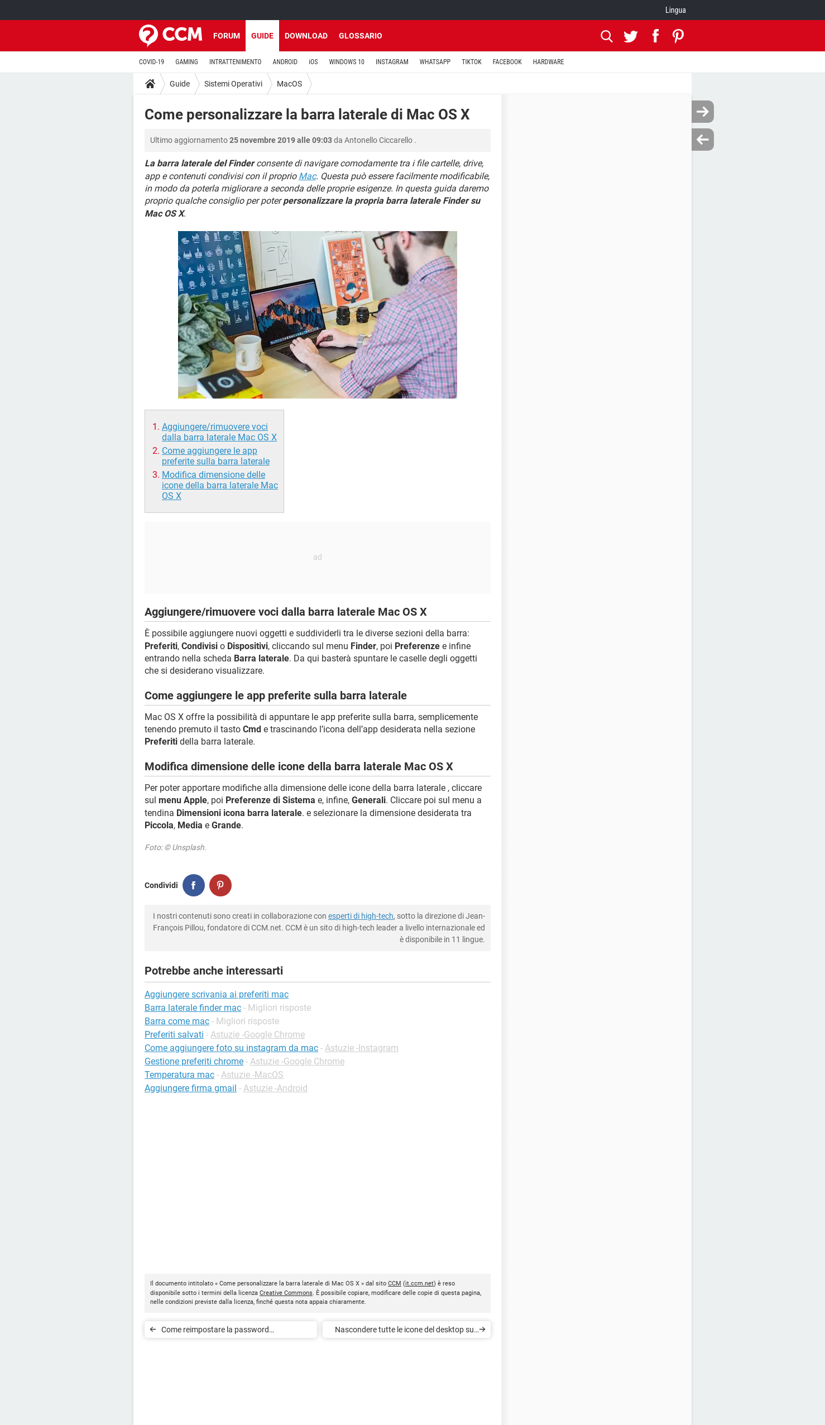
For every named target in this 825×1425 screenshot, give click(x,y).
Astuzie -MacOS (252, 1074)
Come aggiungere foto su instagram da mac (231, 1048)
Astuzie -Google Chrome (257, 1034)
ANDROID (285, 62)
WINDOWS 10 (346, 62)
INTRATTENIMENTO (235, 62)
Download (306, 35)
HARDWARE (548, 62)
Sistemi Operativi (233, 83)
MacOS (289, 83)
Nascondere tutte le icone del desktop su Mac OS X (404, 1331)
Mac (307, 176)
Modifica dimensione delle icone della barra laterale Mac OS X (220, 485)
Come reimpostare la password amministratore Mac (215, 1331)
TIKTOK (472, 62)
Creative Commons (286, 1293)
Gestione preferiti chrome (194, 1061)
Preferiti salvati (174, 1034)
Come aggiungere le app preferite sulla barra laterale (216, 456)
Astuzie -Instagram (362, 1048)
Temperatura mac (179, 1074)
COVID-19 (151, 62)
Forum (226, 35)
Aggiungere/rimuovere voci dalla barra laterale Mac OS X (219, 432)
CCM (394, 1283)
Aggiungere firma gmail (191, 1088)
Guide (262, 35)
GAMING (186, 62)
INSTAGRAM (392, 62)
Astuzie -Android (275, 1088)
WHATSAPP (435, 62)
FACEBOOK (507, 62)
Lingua (675, 10)
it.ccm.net (419, 1283)
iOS (313, 62)
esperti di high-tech (361, 915)
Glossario (360, 35)
